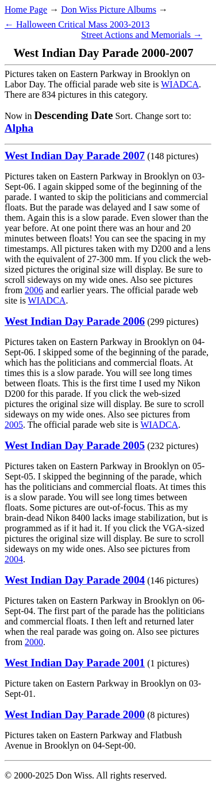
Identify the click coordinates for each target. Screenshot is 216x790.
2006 (34, 290)
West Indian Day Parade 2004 (75, 580)
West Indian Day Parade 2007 (75, 155)
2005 (14, 424)
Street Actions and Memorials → (141, 35)
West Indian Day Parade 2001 (75, 663)
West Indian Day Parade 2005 (75, 445)
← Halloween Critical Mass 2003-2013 (77, 24)
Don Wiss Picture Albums (108, 9)
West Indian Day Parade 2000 (75, 714)
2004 (14, 559)
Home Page (26, 9)
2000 (34, 642)
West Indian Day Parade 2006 (75, 321)
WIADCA (180, 84)
